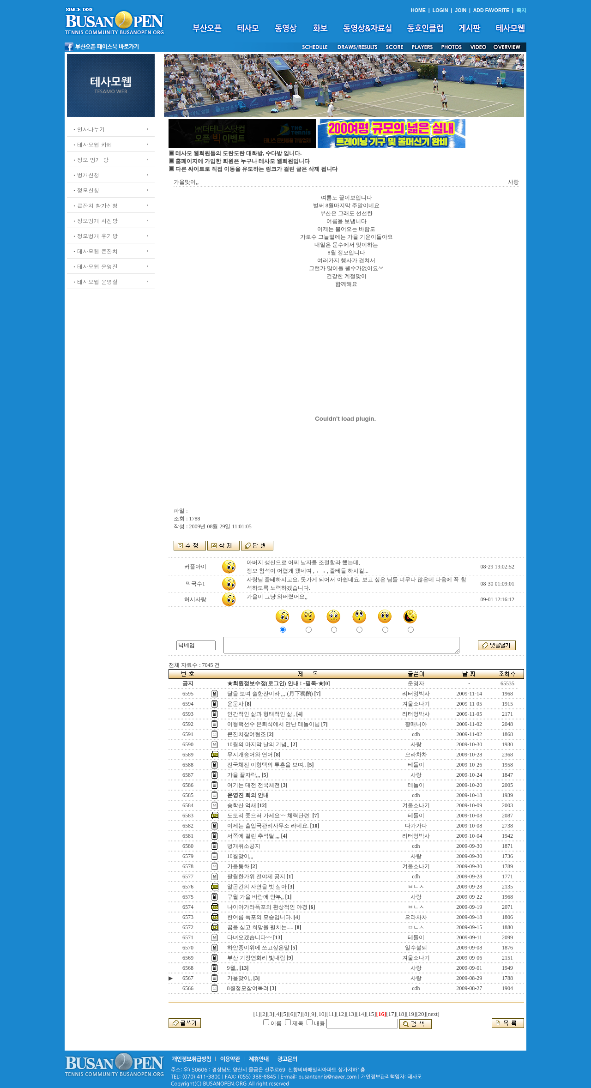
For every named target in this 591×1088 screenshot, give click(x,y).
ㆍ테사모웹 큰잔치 (95, 251)
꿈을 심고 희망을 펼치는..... (260, 927)
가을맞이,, (239, 978)
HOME (418, 10)
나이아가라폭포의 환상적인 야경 (267, 907)
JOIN (460, 10)
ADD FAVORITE (491, 10)
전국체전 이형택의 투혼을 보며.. (266, 765)
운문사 (235, 704)
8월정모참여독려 (248, 988)
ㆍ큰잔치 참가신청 (95, 205)
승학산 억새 (241, 805)
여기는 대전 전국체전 (253, 785)
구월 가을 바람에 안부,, (255, 897)
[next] (433, 1014)
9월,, (232, 968)
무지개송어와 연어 (250, 754)
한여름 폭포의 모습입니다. (259, 917)
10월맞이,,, (240, 856)
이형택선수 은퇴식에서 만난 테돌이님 (273, 724)
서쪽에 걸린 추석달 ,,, (253, 836)
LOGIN (440, 10)
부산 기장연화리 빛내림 (256, 958)
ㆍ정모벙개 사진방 (95, 220)
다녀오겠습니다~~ (249, 937)
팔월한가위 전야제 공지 (256, 876)
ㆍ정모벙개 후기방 (95, 236)
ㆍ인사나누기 (88, 129)
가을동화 (238, 866)
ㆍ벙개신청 (85, 175)
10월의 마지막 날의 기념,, (258, 744)
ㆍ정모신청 (85, 190)
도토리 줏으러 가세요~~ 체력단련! (269, 815)
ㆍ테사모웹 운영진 (95, 266)
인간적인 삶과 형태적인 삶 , (261, 714)
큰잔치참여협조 (246, 734)
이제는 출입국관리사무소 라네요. (268, 825)
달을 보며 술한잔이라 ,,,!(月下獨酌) (270, 693)
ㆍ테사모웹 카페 (92, 144)
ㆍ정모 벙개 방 (90, 159)
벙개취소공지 (243, 846)
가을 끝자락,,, (243, 775)
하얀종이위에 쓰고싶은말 (258, 947)
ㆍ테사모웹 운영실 (95, 281)
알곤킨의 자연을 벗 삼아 (257, 886)
